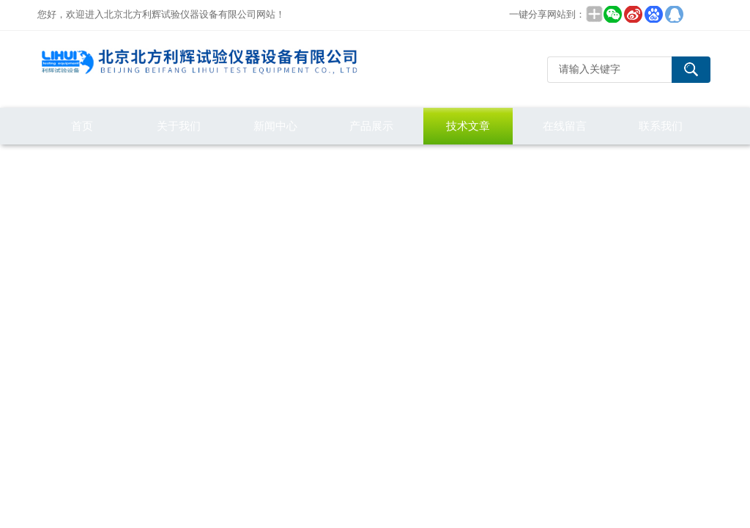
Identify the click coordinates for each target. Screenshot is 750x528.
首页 (82, 126)
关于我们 (179, 126)
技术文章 (468, 126)
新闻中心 (275, 126)
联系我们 (661, 126)
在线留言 (565, 126)
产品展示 (371, 126)
